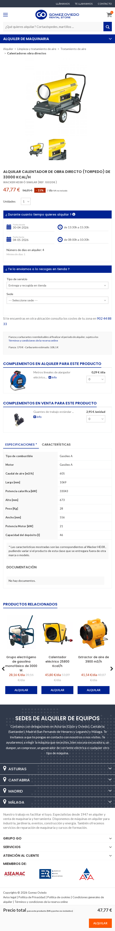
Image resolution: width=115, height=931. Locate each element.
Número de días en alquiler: (24, 250)
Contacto (105, 4)
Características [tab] (56, 444)
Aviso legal (9, 897)
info (53, 377)
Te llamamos (84, 4)
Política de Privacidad (32, 897)
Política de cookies (58, 897)
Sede (10, 294)
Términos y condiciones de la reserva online (33, 340)
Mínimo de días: (15, 254)
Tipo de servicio (17, 279)
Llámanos (63, 4)
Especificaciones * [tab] (21, 444)
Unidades (9, 201)
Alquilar (100, 923)
